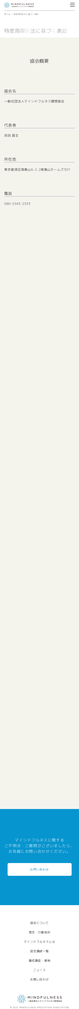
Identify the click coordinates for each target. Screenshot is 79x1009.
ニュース (39, 970)
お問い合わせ (39, 869)
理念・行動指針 (40, 932)
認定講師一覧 (39, 951)
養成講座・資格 (40, 961)
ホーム (7, 14)
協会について (39, 923)
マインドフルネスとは (39, 942)
